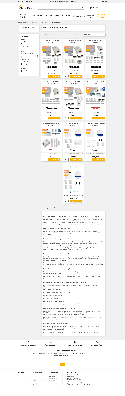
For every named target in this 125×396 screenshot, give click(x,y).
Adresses (51, 385)
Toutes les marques (90, 16)
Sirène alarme (57, 16)
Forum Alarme (37, 391)
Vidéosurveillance (78, 16)
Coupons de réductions (55, 387)
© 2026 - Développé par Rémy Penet (62, 394)
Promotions (21, 375)
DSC (25, 41)
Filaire (25, 61)
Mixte (25, 64)
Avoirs (50, 383)
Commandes (52, 380)
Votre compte (54, 373)
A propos (35, 383)
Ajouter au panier (54, 76)
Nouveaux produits (23, 377)
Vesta (25, 46)
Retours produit (53, 378)
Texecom (26, 44)
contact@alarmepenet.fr (82, 384)
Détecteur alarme (48, 16)
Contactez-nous (37, 387)
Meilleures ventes (23, 379)
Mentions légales (38, 377)
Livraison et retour (38, 375)
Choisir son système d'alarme (101, 16)
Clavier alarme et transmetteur (36, 16)
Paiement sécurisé (38, 385)
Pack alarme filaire (27, 27)
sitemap (35, 389)
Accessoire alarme (66, 16)
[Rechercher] (61, 8)
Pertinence (94, 35)
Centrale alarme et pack (23, 16)
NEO (25, 71)
